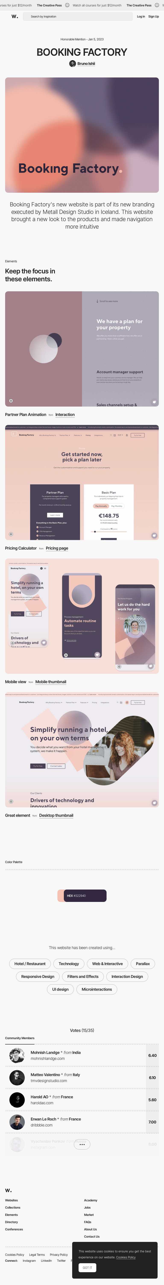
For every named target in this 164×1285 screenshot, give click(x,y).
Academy (90, 1200)
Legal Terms (37, 1254)
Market (89, 1214)
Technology (69, 963)
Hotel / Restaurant (30, 963)
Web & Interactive (107, 963)
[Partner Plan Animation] (82, 349)
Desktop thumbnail (56, 816)
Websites (11, 1200)
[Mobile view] (82, 616)
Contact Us (92, 1236)
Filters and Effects (82, 976)
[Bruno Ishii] (82, 63)
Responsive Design (37, 976)
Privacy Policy (59, 1254)
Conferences (14, 1229)
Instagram (29, 1260)
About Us (90, 1229)
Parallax (143, 963)
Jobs (87, 1207)
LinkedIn (46, 1260)
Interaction (65, 415)
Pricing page (57, 548)
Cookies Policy (14, 1254)
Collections (12, 1207)
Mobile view (15, 681)
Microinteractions (97, 989)
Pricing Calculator (21, 548)
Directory (11, 1222)
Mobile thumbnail (50, 682)
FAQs (87, 1222)
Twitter (61, 1260)
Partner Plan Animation (25, 414)
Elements (11, 1214)
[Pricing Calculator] (82, 482)
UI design (60, 989)
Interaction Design (127, 976)
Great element (17, 815)
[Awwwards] (15, 16)
